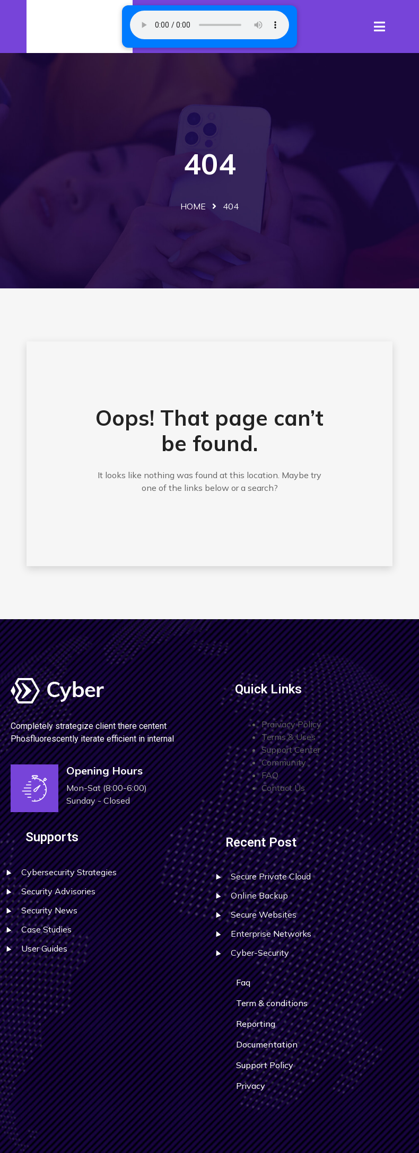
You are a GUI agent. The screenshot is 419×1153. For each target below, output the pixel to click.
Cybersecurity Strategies (69, 872)
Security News (49, 910)
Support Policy (264, 1065)
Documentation (267, 1044)
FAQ (269, 775)
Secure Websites (263, 914)
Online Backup (259, 895)
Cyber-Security (260, 952)
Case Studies (46, 929)
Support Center (290, 749)
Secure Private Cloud (271, 876)
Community (283, 762)
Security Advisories (58, 891)
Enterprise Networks (271, 933)
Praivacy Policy (291, 724)
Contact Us (283, 787)
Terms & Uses (288, 737)
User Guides (44, 948)
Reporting (255, 1023)
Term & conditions (272, 1003)
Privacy (250, 1085)
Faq (243, 982)
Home (193, 206)
